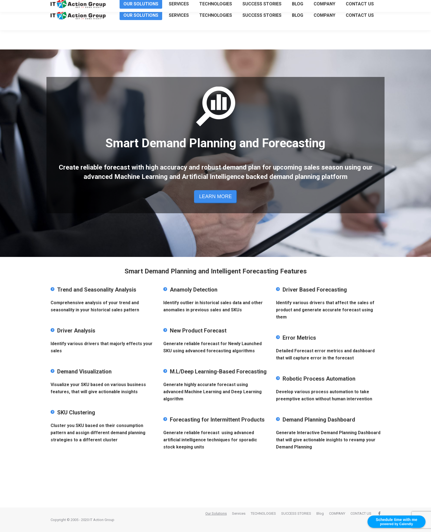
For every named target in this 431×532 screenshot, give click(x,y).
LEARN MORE (215, 196)
